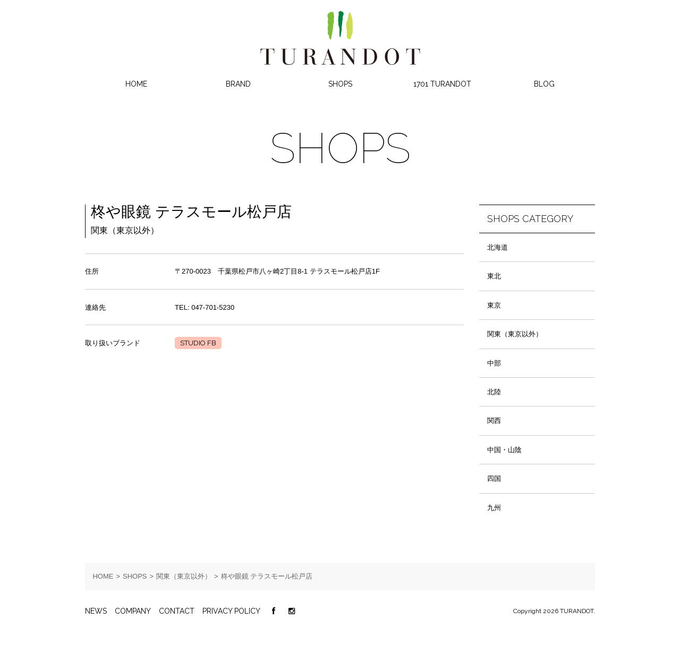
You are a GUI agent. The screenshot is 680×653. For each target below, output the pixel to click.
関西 (494, 421)
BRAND (238, 84)
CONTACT (176, 611)
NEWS (96, 611)
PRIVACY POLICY (231, 611)
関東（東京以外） (514, 334)
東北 (494, 276)
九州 (494, 508)
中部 (494, 363)
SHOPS (340, 84)
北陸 (494, 392)
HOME (136, 84)
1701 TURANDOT (442, 84)
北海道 (497, 247)
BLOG (544, 84)
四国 (494, 478)
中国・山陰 (504, 450)
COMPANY (133, 611)
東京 (494, 305)
